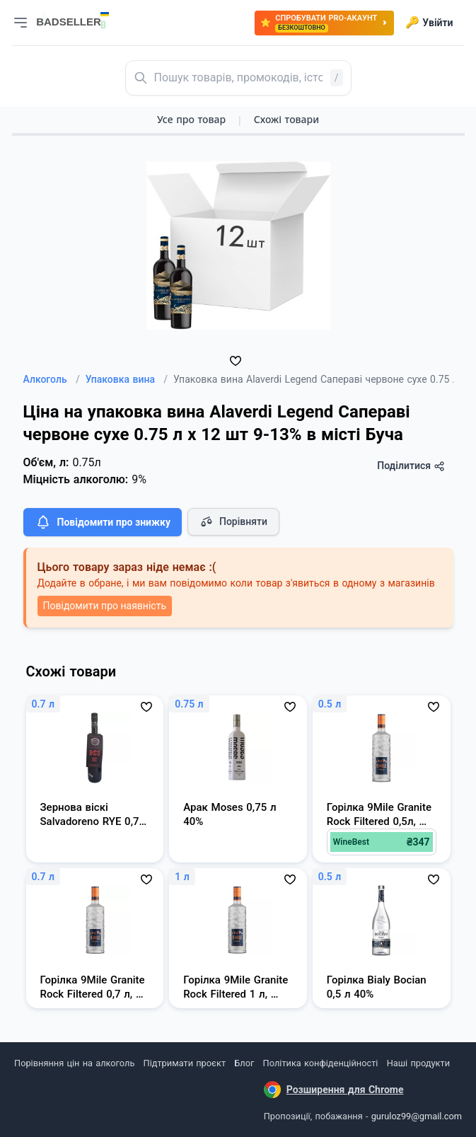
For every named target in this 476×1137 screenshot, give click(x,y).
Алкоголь (51, 379)
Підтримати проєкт (185, 1063)
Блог (244, 1063)
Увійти (429, 22)
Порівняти (233, 521)
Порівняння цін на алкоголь (74, 1063)
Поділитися (410, 466)
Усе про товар (191, 119)
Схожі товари (286, 119)
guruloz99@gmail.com (416, 1116)
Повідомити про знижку (102, 522)
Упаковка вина (127, 379)
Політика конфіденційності (320, 1063)
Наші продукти (418, 1063)
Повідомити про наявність (104, 605)
